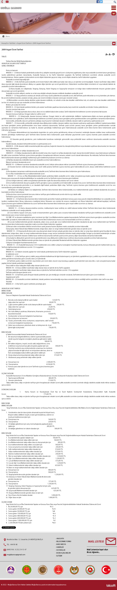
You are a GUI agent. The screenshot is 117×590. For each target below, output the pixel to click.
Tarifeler (12, 43)
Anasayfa (4, 43)
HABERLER (60, 547)
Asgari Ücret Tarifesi (24, 43)
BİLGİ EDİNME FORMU (63, 541)
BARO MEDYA (61, 544)
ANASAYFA (60, 539)
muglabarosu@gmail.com (16, 555)
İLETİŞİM (59, 556)
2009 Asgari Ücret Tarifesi (42, 43)
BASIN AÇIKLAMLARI (63, 553)
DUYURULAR (60, 550)
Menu (6, 36)
